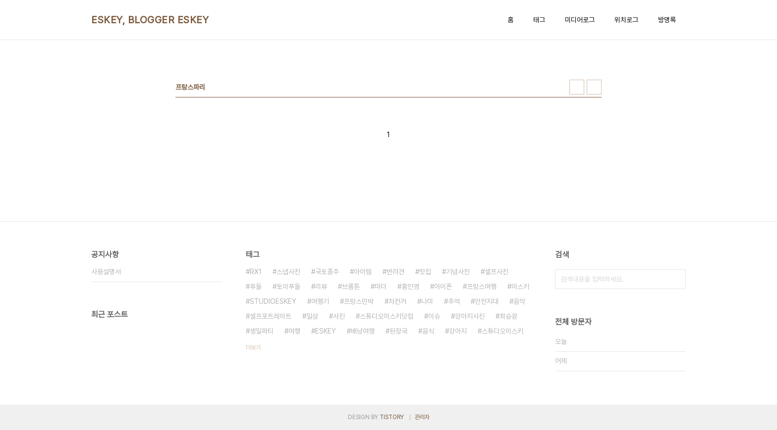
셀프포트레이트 (270, 316)
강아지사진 (470, 316)
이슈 (434, 316)
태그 (539, 20)
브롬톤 (351, 286)
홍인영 (410, 286)
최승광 (508, 316)
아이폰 (443, 286)
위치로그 (626, 20)
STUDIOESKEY (273, 301)
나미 (427, 301)
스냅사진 (288, 272)
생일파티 (262, 331)
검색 (675, 279)
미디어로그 (580, 20)
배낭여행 (363, 331)
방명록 (667, 20)
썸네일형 (576, 87)
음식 (428, 331)
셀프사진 (496, 272)
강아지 (458, 331)
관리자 (422, 417)
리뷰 (321, 286)
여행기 (320, 301)
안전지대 (487, 301)
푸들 (256, 286)
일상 (312, 316)
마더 (381, 286)
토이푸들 (288, 286)
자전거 (397, 301)
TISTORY (392, 417)
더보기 (253, 347)
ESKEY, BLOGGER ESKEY (150, 20)
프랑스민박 (359, 301)
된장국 (398, 331)
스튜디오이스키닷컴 (386, 316)
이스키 (520, 286)
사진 (339, 316)
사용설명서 (106, 272)
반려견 (395, 272)
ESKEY (325, 331)
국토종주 (327, 272)
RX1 (256, 272)
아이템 (363, 272)
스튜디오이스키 (502, 331)
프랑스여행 (482, 286)
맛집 (425, 272)
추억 (454, 301)
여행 (294, 331)
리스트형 (594, 87)
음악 (519, 301)
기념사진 (458, 272)
